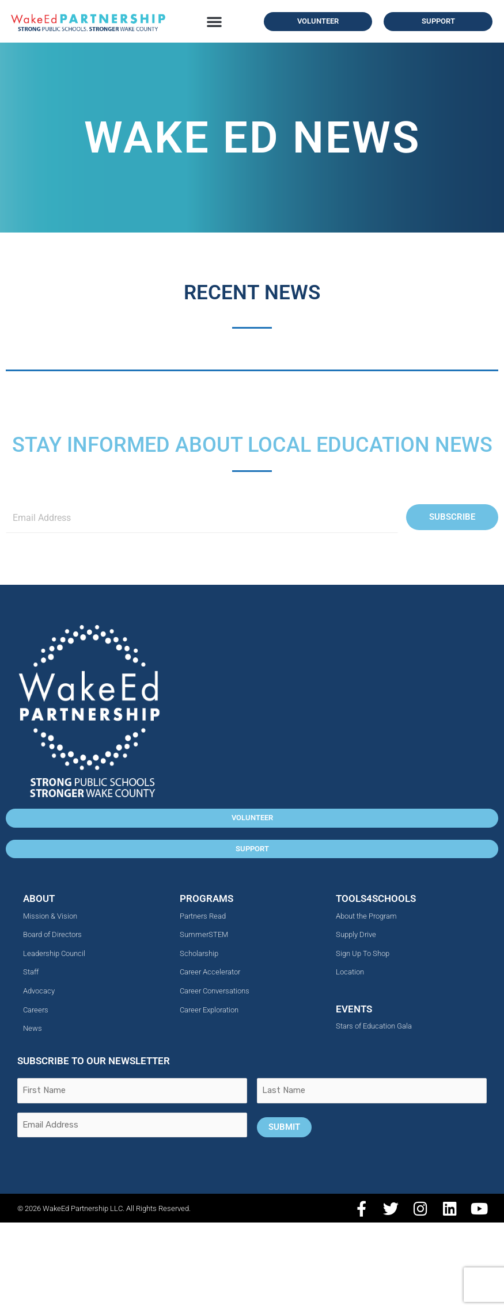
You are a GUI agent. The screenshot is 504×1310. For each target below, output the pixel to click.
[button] (214, 21)
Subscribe (452, 517)
